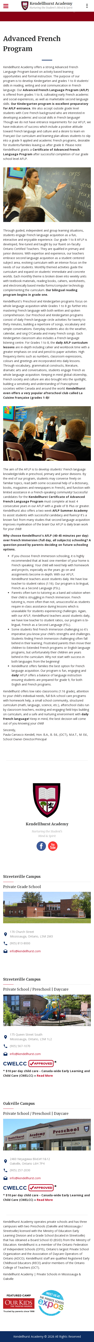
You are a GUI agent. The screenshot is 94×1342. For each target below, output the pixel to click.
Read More (45, 1076)
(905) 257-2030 (20, 1170)
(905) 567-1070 (20, 1046)
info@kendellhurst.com (25, 951)
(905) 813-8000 (20, 943)
